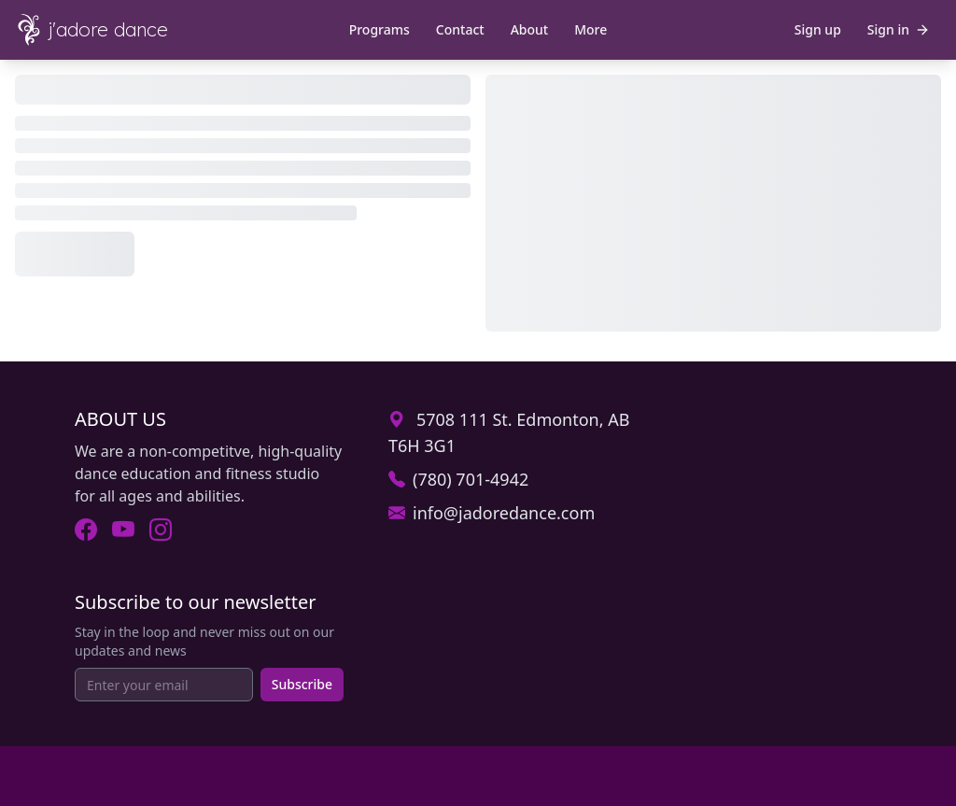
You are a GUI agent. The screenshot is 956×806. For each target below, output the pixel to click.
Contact (460, 29)
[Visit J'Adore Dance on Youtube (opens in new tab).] (123, 529)
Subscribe (302, 684)
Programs (379, 29)
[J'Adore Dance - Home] (104, 30)
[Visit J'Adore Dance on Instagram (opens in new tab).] (160, 529)
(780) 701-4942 (470, 479)
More (590, 29)
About (530, 29)
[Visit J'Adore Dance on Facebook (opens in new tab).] (86, 529)
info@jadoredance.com (504, 513)
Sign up (817, 29)
